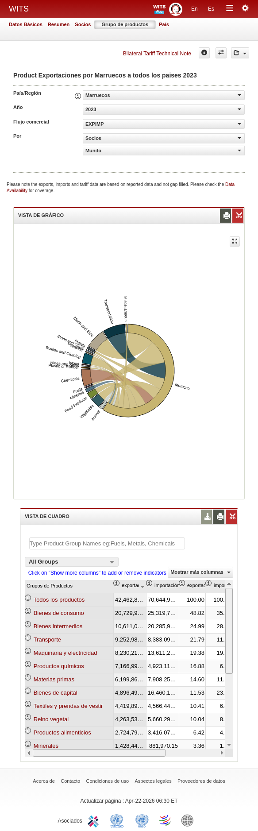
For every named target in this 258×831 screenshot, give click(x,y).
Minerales (46, 745)
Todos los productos (59, 599)
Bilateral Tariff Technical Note (157, 53)
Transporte (47, 639)
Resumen (59, 24)
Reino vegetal (51, 719)
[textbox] (107, 543)
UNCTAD (118, 820)
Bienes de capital (55, 692)
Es (211, 9)
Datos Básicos (25, 24)
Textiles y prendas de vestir (68, 706)
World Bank (189, 820)
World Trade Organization (165, 820)
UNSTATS (142, 820)
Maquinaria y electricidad (65, 652)
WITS (19, 8)
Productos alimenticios (62, 732)
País (164, 24)
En (194, 9)
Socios (83, 24)
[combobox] (72, 562)
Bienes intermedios (58, 626)
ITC (95, 820)
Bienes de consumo (59, 613)
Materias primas (54, 679)
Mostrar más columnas (200, 572)
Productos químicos (59, 666)
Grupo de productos (124, 24)
